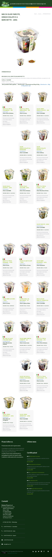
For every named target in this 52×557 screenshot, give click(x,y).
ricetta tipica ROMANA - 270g (7, 261)
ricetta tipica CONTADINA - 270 (42, 377)
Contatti (34, 3)
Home (12, 3)
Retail (35, 13)
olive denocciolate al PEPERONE (25, 148)
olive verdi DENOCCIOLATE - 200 (43, 109)
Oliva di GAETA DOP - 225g (26, 261)
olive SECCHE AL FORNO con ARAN (25, 377)
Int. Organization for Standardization (37, 472)
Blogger (28, 3)
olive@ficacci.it (7, 544)
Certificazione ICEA (33, 480)
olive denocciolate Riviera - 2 (41, 148)
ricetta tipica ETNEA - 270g (41, 187)
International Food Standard (35, 464)
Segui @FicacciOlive (12, 553)
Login (44, 3)
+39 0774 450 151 (7, 535)
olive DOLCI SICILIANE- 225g (24, 187)
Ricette (24, 3)
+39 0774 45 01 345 (8, 540)
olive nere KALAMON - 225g (42, 261)
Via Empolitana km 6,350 (8, 507)
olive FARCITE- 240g (43, 224)
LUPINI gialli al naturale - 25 (24, 299)
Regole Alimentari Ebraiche (37, 488)
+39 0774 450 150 (7, 531)
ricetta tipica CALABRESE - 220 (8, 109)
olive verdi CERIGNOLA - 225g (8, 415)
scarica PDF (30, 461)
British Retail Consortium (35, 456)
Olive (16, 3)
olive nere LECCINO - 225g (9, 299)
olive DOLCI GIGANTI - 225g (7, 187)
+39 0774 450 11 (7, 526)
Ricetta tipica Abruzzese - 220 (25, 109)
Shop (19, 3)
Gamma (39, 13)
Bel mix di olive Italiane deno (8, 339)
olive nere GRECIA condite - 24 (25, 339)
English (39, 3)
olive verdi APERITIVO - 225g (25, 415)
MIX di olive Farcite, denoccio (42, 299)
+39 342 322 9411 (7, 522)
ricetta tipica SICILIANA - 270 (41, 339)
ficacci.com (20, 551)
